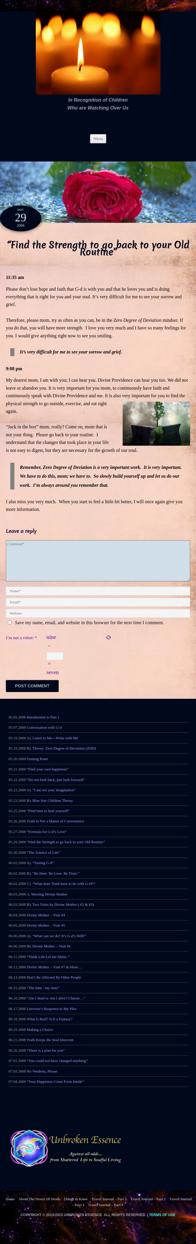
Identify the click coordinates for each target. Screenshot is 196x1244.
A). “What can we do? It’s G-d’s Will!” (56, 942)
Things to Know (76, 1206)
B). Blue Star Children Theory (50, 807)
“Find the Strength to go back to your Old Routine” (66, 848)
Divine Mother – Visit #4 (46, 921)
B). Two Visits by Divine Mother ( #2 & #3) (60, 911)
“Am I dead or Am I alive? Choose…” (56, 1005)
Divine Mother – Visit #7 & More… (54, 974)
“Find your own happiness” (48, 776)
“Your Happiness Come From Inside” (55, 1088)
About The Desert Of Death (39, 1206)
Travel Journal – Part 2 (148, 1206)
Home (10, 1206)
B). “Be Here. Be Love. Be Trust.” (53, 880)
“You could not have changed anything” (57, 1067)
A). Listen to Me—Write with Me (52, 744)
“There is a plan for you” (46, 1057)
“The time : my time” (43, 994)
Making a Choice (40, 1036)
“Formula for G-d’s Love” (47, 838)
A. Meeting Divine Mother (46, 900)
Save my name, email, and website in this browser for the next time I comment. (89, 622)
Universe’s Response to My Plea (51, 1015)
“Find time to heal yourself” (48, 817)
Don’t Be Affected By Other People (54, 984)
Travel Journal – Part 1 (109, 1206)
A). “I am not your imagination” (51, 796)
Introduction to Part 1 (43, 724)
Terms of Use (162, 1222)
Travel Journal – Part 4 (105, 1211)
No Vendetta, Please (42, 1077)
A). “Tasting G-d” (40, 869)
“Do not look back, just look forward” (56, 786)
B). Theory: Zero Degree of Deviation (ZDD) (61, 755)
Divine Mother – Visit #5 (46, 932)
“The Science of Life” (43, 859)
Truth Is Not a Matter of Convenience (55, 828)
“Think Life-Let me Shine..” (48, 963)
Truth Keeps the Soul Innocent (50, 1046)
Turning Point (37, 765)
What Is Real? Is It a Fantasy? (49, 1026)
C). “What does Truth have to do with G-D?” (61, 890)
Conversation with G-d (44, 734)
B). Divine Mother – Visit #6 (49, 953)
